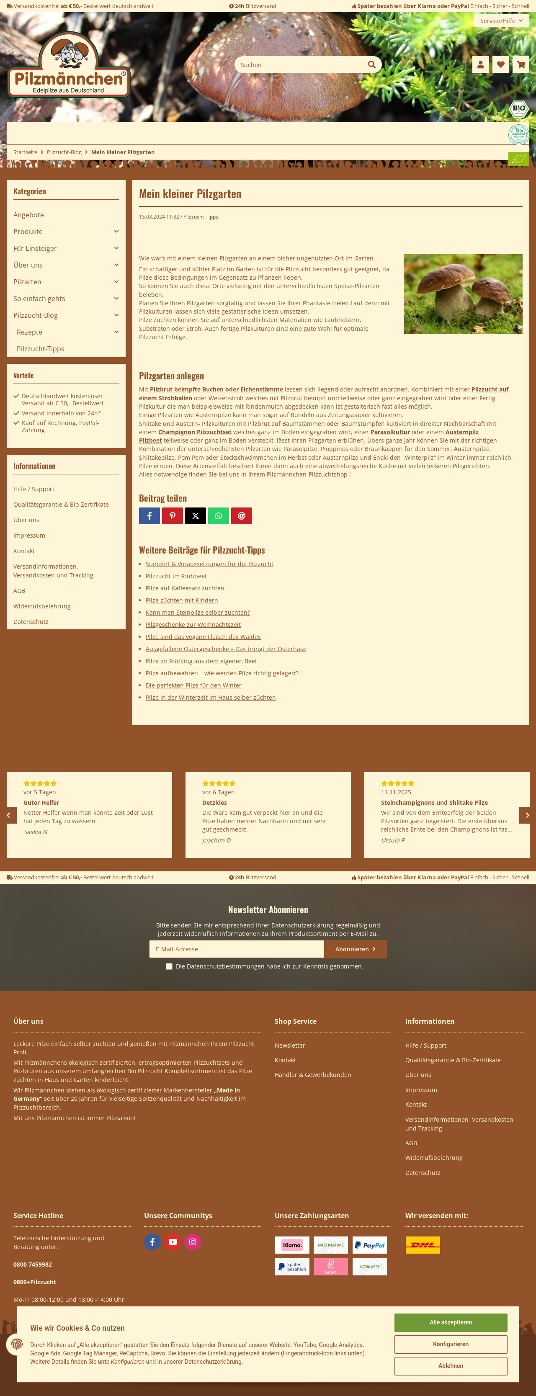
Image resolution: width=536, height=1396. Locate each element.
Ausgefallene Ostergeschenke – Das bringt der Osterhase (226, 649)
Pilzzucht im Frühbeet (176, 576)
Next (527, 815)
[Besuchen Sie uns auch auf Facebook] (152, 1242)
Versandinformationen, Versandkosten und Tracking (53, 570)
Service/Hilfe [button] (497, 21)
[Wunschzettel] (500, 64)
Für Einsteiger (35, 248)
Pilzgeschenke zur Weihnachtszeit (193, 624)
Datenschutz (31, 622)
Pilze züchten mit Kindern (182, 600)
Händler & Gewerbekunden (313, 1075)
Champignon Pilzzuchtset (195, 432)
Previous (8, 815)
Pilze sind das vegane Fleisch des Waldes (203, 637)
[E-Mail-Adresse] (237, 949)
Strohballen (175, 398)
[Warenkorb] (521, 64)
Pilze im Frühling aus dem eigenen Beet (201, 661)
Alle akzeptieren (450, 1322)
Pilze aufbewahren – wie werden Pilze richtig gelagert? (222, 673)
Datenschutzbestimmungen (226, 966)
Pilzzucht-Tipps (200, 216)
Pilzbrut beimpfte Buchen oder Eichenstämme (215, 389)
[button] (480, 64)
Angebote (28, 214)
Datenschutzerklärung (302, 925)
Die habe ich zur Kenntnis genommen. (269, 966)
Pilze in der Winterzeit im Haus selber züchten (211, 697)
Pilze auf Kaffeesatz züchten (185, 588)
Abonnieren (353, 949)
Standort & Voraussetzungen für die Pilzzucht (209, 564)
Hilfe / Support (33, 489)
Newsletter (290, 1045)
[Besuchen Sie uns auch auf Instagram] (192, 1242)
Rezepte (29, 332)
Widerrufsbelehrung (42, 606)
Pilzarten (27, 281)
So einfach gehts (39, 298)
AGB (19, 591)
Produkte (28, 231)
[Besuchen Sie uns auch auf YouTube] (172, 1242)
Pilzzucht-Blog (35, 315)
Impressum (29, 535)
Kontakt (24, 551)
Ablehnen (450, 1366)
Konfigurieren (450, 1344)
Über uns (28, 265)
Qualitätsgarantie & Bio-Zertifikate (61, 504)
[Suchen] (298, 64)
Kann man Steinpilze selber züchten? (198, 612)
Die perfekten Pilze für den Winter (194, 685)
